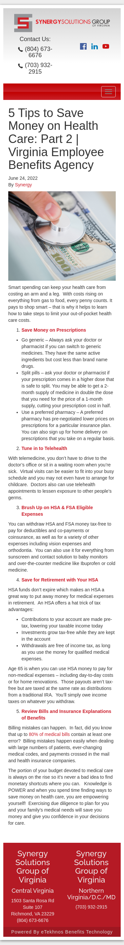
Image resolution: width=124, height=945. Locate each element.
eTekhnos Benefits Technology (77, 931)
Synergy (23, 184)
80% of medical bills (49, 734)
